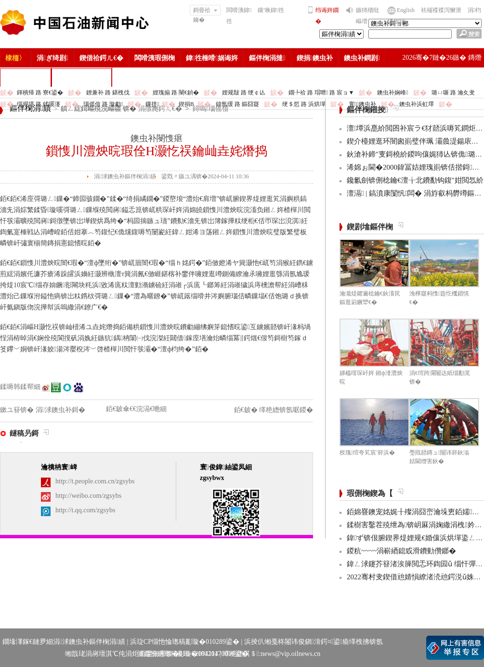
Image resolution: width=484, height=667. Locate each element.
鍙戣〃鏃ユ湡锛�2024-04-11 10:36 (205, 176)
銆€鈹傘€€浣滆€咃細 (136, 409)
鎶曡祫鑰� (205, 11)
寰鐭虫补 (362, 104)
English (406, 10)
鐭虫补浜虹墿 (416, 104)
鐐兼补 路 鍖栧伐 (108, 92)
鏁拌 (152, 104)
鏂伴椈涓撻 (267, 58)
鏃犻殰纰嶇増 (367, 16)
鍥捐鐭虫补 (315, 58)
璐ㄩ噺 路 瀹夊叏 (453, 92)
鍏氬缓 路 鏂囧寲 (237, 104)
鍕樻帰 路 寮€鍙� (40, 92)
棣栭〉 (15, 58)
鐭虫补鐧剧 (362, 58)
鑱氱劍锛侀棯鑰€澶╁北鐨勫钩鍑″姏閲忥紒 (415, 180)
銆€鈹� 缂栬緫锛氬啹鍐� (274, 410)
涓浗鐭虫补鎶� (81, 77)
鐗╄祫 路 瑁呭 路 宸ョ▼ (321, 92)
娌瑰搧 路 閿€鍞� (176, 92)
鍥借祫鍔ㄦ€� (101, 58)
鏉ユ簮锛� (18, 410)
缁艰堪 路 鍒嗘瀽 (38, 104)
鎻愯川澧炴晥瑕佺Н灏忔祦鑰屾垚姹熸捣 (157, 151)
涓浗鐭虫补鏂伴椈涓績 (125, 176)
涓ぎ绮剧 (52, 58)
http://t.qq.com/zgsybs (85, 510)
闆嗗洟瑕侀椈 (154, 58)
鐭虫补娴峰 (392, 92)
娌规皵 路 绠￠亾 (243, 92)
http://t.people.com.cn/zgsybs (94, 481)
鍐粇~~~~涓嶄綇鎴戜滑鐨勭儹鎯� (401, 551)
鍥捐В (186, 104)
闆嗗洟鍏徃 (238, 16)
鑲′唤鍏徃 (271, 10)
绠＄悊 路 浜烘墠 (304, 104)
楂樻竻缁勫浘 (25, 77)
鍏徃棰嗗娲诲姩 (212, 58)
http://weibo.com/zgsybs (88, 495)
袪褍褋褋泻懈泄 (441, 10)
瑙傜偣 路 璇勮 (103, 104)
